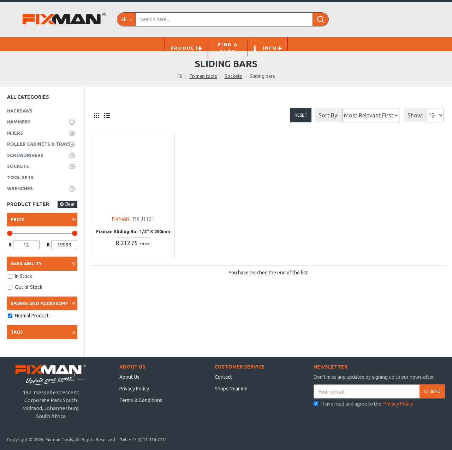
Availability (26, 263)
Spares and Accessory (39, 303)
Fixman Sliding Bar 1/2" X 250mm (133, 231)
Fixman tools (203, 76)
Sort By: (328, 115)
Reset (301, 115)
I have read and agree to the (364, 404)
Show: (415, 115)
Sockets (233, 76)
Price (17, 219)
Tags (17, 331)
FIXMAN (120, 219)
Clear (70, 204)
